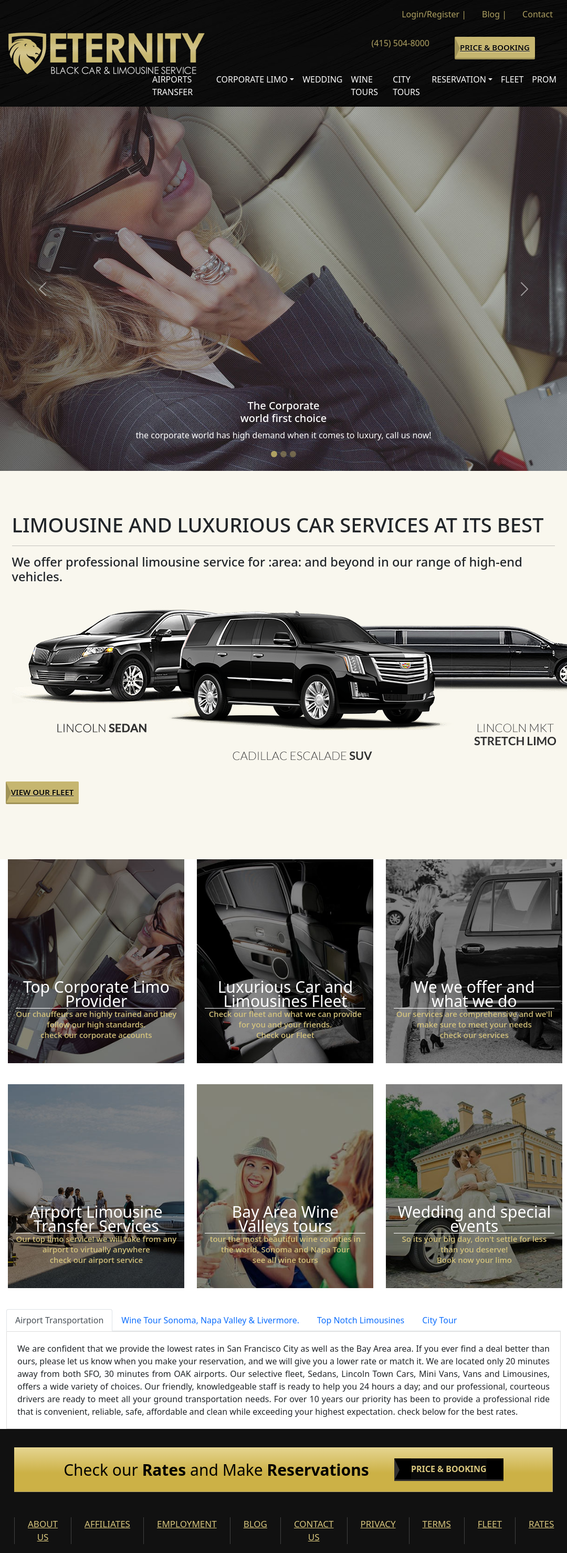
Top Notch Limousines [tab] (360, 1320)
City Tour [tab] (439, 1320)
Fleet (512, 79)
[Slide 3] (293, 454)
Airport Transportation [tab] (59, 1320)
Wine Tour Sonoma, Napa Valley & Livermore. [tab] (210, 1320)
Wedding (322, 79)
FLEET (490, 1524)
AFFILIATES (107, 1524)
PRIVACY (378, 1524)
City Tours (406, 86)
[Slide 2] (283, 454)
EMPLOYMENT (187, 1524)
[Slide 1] (274, 454)
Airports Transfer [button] (172, 86)
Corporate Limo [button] (252, 79)
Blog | (494, 14)
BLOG (255, 1524)
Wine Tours (365, 86)
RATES (541, 1524)
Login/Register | (434, 14)
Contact (537, 14)
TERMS (437, 1524)
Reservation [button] (459, 79)
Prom (544, 79)
